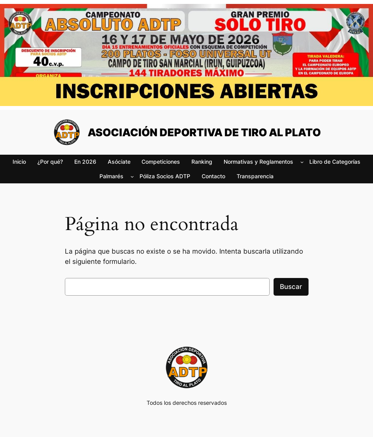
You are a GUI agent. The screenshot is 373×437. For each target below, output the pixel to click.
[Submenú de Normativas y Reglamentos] (302, 162)
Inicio (19, 161)
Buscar (291, 287)
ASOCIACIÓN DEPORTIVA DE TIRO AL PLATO (204, 132)
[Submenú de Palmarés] (132, 176)
